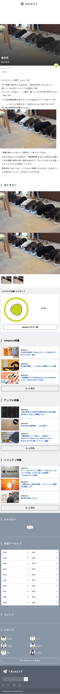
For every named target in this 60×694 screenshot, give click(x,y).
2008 (33, 597)
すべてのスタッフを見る (30, 661)
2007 (5, 603)
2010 (33, 591)
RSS (20, 685)
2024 (33, 552)
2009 (5, 597)
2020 (33, 563)
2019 (5, 569)
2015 (5, 580)
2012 (33, 586)
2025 (5, 552)
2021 (5, 563)
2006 (33, 603)
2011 (5, 591)
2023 (5, 558)
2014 (33, 580)
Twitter (8, 685)
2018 (33, 569)
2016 (33, 575)
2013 (5, 586)
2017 (5, 575)
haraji (8, 68)
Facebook (2, 685)
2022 (33, 558)
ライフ (4, 72)
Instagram (14, 685)
